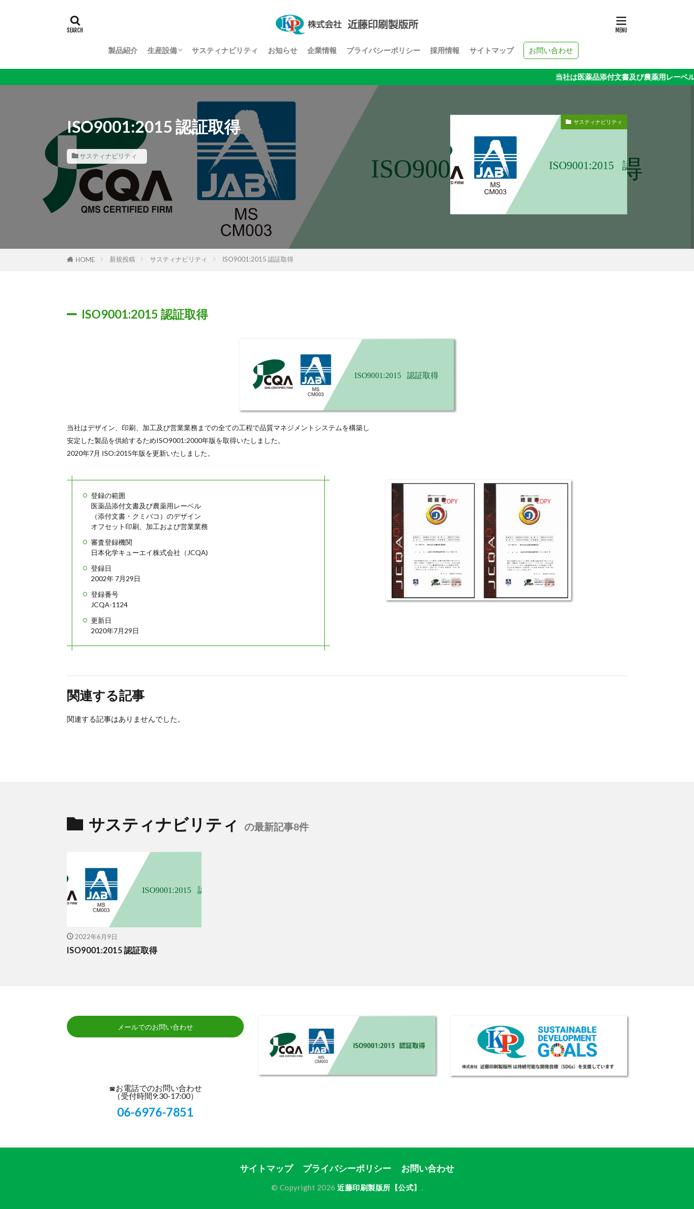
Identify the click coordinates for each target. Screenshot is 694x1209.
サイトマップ (491, 50)
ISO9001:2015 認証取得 (257, 259)
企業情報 (322, 50)
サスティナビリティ (225, 50)
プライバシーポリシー (383, 50)
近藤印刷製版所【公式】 (379, 1187)
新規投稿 (122, 259)
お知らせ (282, 50)
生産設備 (162, 50)
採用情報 (445, 50)
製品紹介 (123, 50)
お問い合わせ (551, 50)
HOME (85, 260)
